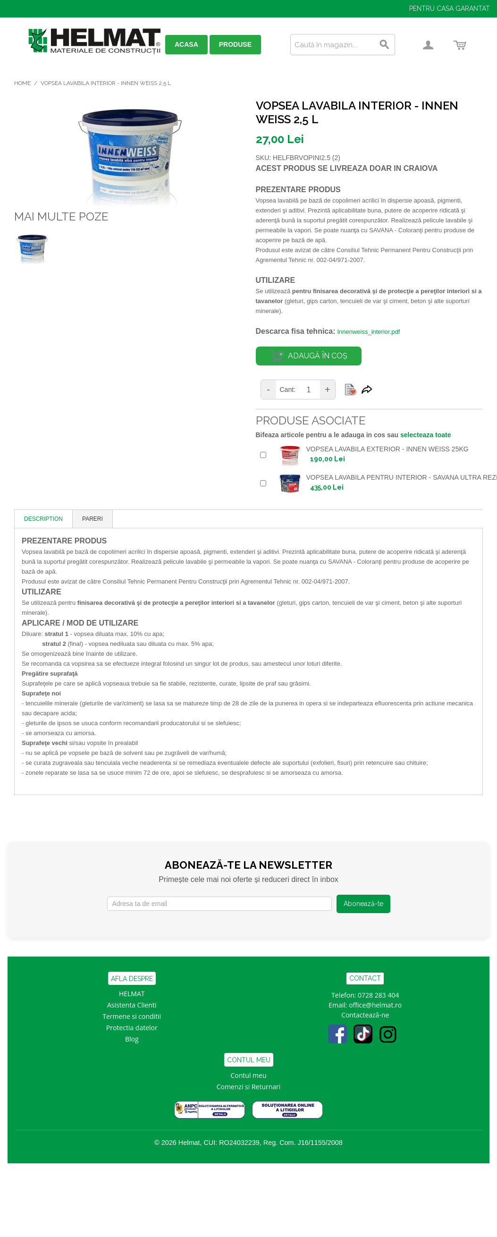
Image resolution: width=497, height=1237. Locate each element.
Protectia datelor (132, 1027)
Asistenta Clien (129, 1004)
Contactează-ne (365, 1014)
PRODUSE (235, 44)
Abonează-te (363, 903)
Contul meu (249, 1075)
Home (22, 83)
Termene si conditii (131, 1016)
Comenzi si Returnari (249, 1086)
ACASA (186, 44)
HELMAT (132, 993)
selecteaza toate (425, 435)
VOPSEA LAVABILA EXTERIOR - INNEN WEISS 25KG (387, 449)
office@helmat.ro (375, 1004)
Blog (132, 1038)
